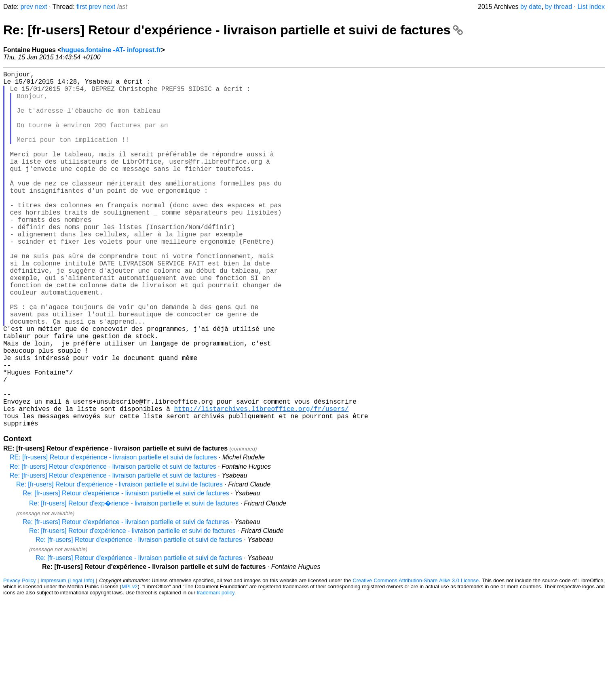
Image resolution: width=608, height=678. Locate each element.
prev (27, 6)
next (41, 6)
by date (530, 6)
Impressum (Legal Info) (67, 660)
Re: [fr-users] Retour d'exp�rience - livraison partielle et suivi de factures (134, 582)
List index (591, 6)
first (81, 6)
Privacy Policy (19, 660)
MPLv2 (130, 666)
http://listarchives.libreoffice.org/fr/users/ (261, 484)
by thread (558, 6)
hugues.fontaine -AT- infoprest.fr (111, 49)
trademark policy (215, 672)
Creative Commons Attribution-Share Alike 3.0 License (416, 660)
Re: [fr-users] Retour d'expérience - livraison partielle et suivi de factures (233, 30)
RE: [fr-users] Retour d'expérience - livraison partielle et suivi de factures (113, 536)
